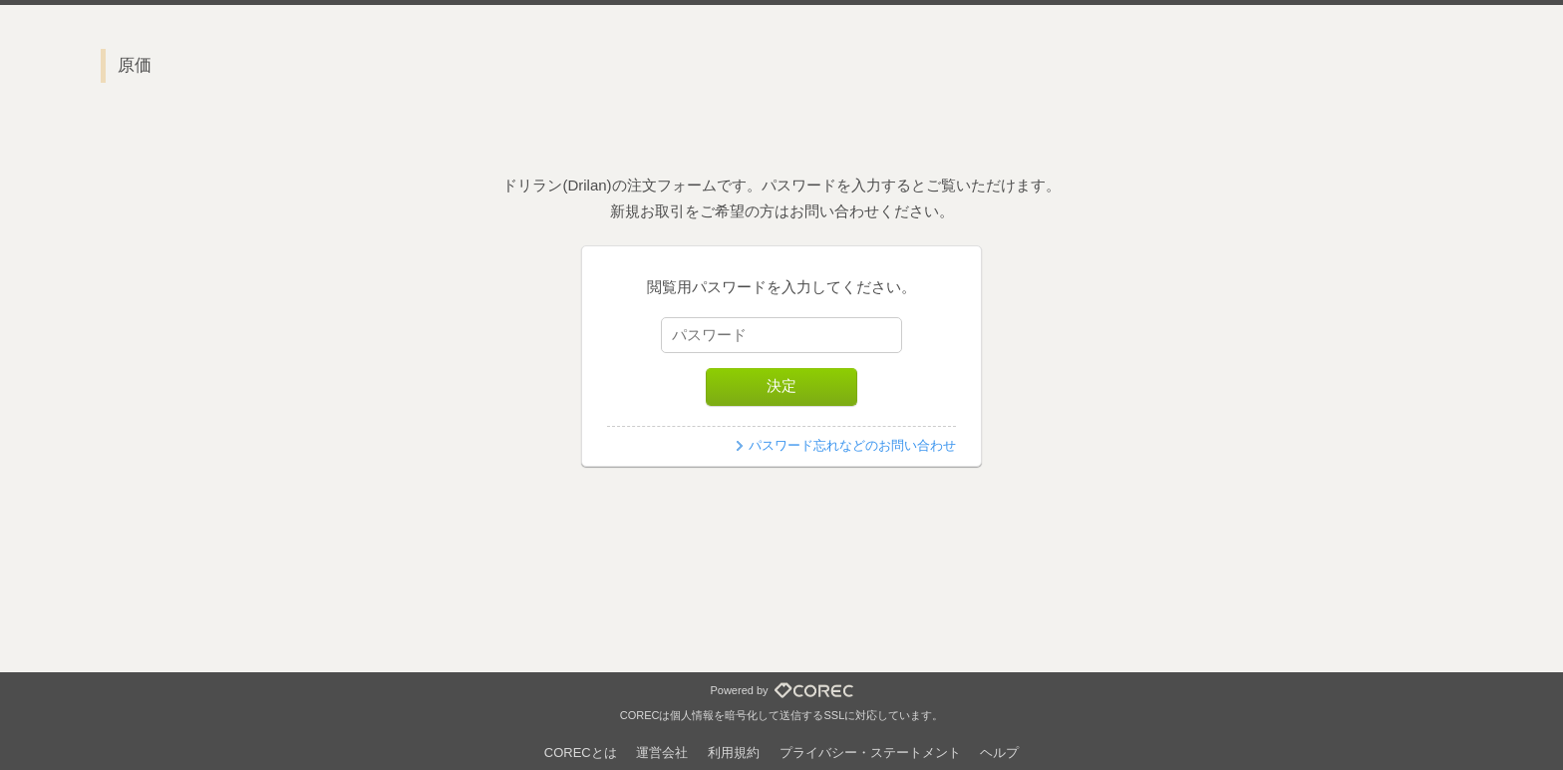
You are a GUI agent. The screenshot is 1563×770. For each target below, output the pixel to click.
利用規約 (734, 752)
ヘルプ (999, 752)
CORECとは (580, 752)
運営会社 (662, 752)
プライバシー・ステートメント (870, 752)
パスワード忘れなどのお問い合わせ (852, 445)
